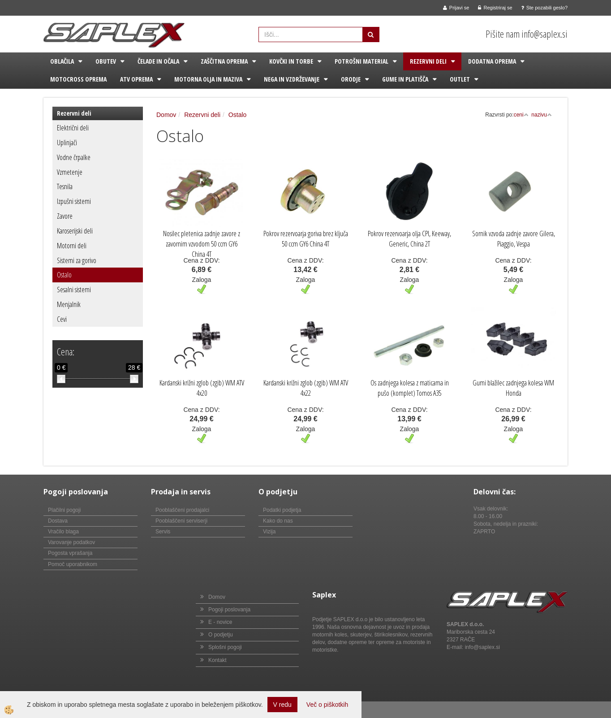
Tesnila (65, 186)
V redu (282, 704)
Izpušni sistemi (74, 201)
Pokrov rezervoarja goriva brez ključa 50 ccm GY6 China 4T (305, 239)
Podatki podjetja (282, 510)
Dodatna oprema (492, 61)
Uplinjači (67, 142)
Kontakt (217, 660)
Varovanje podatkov (71, 542)
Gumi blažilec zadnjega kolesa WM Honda (513, 388)
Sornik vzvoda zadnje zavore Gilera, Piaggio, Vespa (513, 239)
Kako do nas (278, 521)
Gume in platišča (405, 79)
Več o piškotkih (327, 704)
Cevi (62, 319)
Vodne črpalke (73, 157)
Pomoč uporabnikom (72, 564)
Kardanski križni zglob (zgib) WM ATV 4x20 (201, 388)
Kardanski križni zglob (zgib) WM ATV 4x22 (305, 388)
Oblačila (62, 61)
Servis (162, 531)
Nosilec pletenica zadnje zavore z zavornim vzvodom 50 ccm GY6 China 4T (201, 244)
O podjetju (220, 634)
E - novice (220, 622)
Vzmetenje (69, 172)
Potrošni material (361, 61)
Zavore (65, 216)
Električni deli (73, 128)
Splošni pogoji (225, 647)
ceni (521, 115)
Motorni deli (71, 246)
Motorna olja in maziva (208, 79)
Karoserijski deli (75, 231)
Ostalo (64, 275)
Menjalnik (69, 304)
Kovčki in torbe (291, 61)
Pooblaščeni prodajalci (182, 510)
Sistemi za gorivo (76, 260)
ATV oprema (136, 79)
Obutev (105, 61)
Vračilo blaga (63, 531)
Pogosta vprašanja (70, 553)
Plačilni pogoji (64, 510)
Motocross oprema (78, 79)
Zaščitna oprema (224, 61)
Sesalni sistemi (74, 289)
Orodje (351, 79)
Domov (166, 114)
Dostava (58, 521)
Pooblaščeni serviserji (181, 521)
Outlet (460, 79)
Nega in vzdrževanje (291, 79)
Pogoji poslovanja (229, 609)
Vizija (269, 531)
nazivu (541, 115)
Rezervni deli (428, 61)
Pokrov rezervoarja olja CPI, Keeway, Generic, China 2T (409, 239)
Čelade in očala (158, 61)
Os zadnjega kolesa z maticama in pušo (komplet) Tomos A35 (409, 388)
